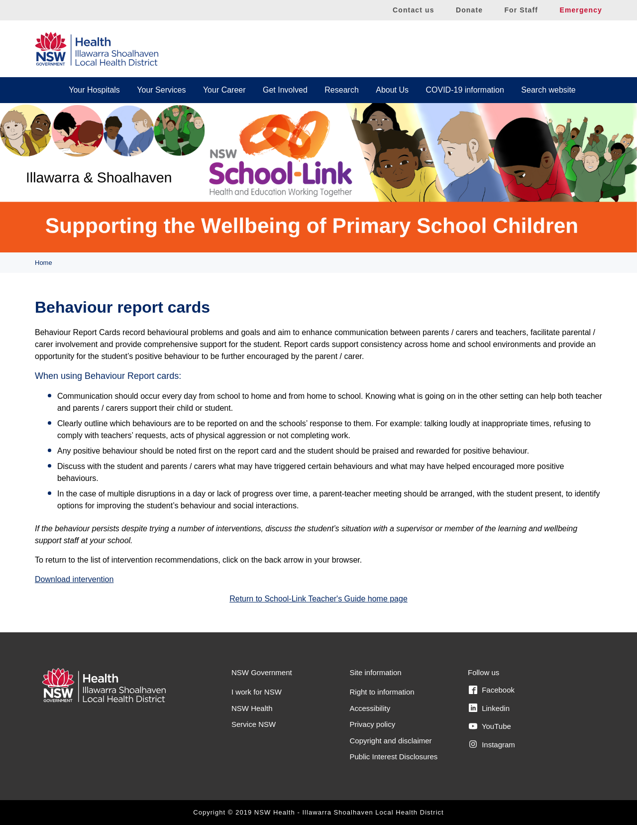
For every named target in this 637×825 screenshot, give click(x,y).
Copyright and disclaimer (391, 740)
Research (341, 90)
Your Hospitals (94, 90)
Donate (469, 10)
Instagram (492, 744)
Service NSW (253, 724)
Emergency (580, 10)
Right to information (382, 692)
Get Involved (285, 90)
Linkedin (489, 708)
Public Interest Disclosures (394, 756)
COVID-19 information (465, 90)
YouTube (490, 726)
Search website (548, 90)
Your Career (224, 90)
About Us (392, 90)
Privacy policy (373, 724)
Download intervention (74, 579)
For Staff (521, 10)
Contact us (413, 10)
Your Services (161, 90)
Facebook (492, 690)
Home (43, 262)
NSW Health (252, 708)
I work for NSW (256, 692)
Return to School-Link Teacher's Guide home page (318, 598)
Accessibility (370, 708)
